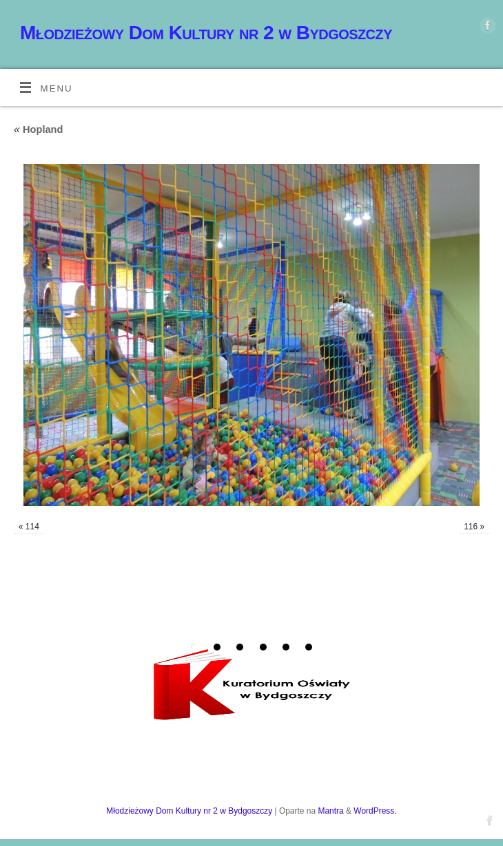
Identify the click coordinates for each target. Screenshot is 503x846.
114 (32, 526)
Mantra (330, 811)
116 (471, 526)
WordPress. (374, 811)
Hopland (38, 129)
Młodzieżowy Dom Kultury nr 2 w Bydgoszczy (206, 32)
